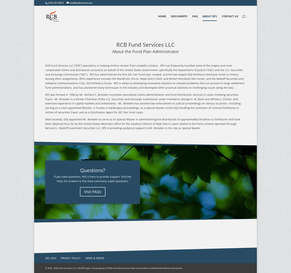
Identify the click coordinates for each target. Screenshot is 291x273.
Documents (179, 16)
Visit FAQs (92, 191)
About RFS (209, 16)
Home (162, 16)
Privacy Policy (71, 258)
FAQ (195, 16)
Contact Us (230, 16)
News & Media (94, 258)
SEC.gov (50, 258)
